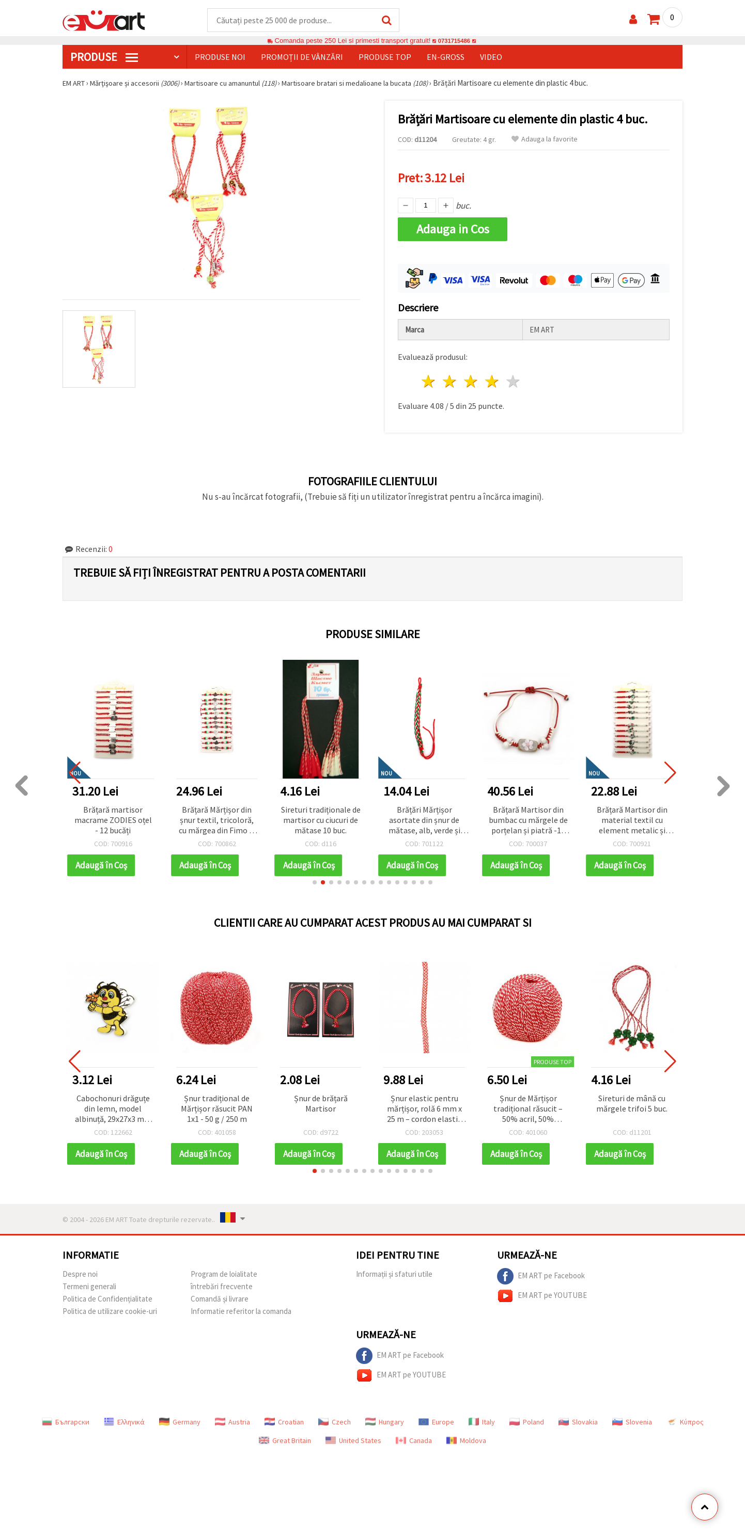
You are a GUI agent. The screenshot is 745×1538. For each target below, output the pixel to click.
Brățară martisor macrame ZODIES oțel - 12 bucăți (113, 816)
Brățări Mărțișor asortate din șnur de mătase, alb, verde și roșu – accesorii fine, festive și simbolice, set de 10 (424, 817)
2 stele (450, 378)
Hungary (384, 1418)
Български (65, 1419)
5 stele (513, 378)
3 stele (471, 378)
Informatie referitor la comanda (241, 1308)
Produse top (385, 57)
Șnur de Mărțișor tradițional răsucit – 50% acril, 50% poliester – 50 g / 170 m (528, 1106)
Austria (232, 1418)
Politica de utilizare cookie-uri (110, 1308)
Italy (482, 1418)
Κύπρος (685, 1419)
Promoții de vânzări (302, 57)
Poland (526, 1418)
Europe (436, 1419)
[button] (315, 879)
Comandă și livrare (220, 1296)
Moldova (466, 1437)
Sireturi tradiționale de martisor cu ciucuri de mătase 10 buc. (321, 816)
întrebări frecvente (222, 1283)
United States (353, 1437)
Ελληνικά (124, 1419)
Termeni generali (89, 1283)
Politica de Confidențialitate (107, 1296)
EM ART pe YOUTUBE (542, 1293)
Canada (414, 1437)
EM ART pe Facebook (541, 1273)
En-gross (445, 57)
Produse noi (220, 57)
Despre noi (80, 1271)
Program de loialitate (224, 1271)
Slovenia (632, 1418)
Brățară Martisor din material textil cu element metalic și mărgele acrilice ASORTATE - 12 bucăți (632, 817)
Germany (179, 1418)
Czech (334, 1418)
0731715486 (454, 41)
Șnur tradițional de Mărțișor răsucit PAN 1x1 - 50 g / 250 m (217, 1105)
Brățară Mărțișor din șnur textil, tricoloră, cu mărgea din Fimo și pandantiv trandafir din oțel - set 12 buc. (217, 817)
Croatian (284, 1418)
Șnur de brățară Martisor (321, 1100)
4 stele (492, 378)
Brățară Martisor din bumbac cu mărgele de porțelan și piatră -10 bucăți (528, 817)
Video (491, 57)
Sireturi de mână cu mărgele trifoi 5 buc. (632, 1100)
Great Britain (285, 1437)
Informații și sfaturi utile (394, 1271)
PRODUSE (104, 57)
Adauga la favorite (544, 140)
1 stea (429, 378)
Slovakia (578, 1418)
